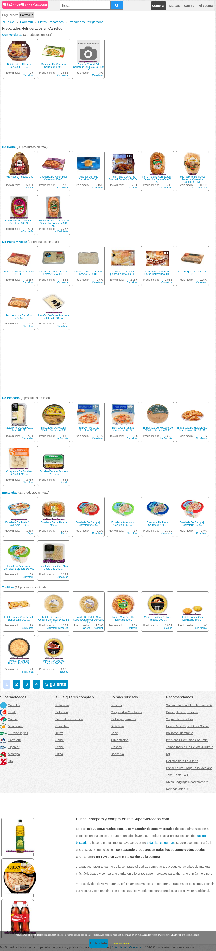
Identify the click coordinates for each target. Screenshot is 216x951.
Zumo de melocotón (69, 719)
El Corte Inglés (14, 733)
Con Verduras (12, 34)
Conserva (117, 754)
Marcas (174, 5)
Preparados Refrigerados (86, 22)
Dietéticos (117, 726)
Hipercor (9, 747)
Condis (9, 719)
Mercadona (11, 726)
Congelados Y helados (126, 712)
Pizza (59, 754)
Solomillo (61, 712)
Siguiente (55, 684)
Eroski (8, 712)
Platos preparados (123, 719)
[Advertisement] (108, 113)
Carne (59, 740)
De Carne (9, 147)
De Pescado (11, 398)
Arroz (59, 733)
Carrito (189, 5)
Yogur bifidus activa (179, 719)
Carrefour (26, 22)
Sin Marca (201, 438)
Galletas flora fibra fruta (182, 761)
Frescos (116, 747)
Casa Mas (62, 326)
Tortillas (8, 587)
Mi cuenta (205, 5)
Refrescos (62, 705)
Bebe (114, 733)
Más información (120, 943)
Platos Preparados (51, 22)
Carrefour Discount (57, 628)
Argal (30, 533)
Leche (59, 747)
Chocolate (62, 726)
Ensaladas (10, 492)
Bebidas (116, 705)
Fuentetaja (132, 628)
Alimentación (120, 740)
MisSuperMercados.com (25, 5)
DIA (6, 761)
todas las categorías (161, 842)
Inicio (8, 22)
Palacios (28, 187)
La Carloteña (165, 187)
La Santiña (62, 438)
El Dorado (62, 482)
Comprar (158, 5)
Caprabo (10, 705)
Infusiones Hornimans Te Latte (187, 740)
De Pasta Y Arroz (14, 241)
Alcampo (10, 754)
